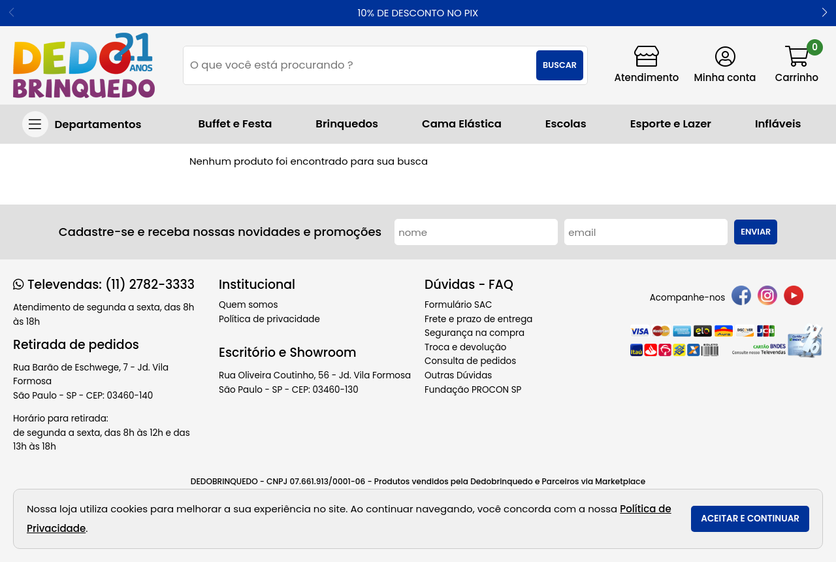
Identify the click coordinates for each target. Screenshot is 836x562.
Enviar (756, 231)
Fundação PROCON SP (473, 390)
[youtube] (793, 298)
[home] (84, 65)
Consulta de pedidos (470, 361)
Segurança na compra (474, 333)
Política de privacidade (269, 319)
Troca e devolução (466, 347)
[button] (824, 13)
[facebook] (741, 298)
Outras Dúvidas (458, 375)
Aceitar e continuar (750, 518)
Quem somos (248, 305)
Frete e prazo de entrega (478, 319)
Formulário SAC (458, 305)
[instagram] (767, 298)
